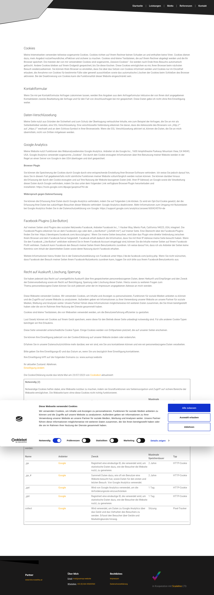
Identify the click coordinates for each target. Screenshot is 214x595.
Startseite (137, 5)
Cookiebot (95, 375)
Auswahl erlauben (189, 566)
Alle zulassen (189, 556)
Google (62, 463)
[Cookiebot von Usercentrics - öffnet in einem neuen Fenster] (19, 589)
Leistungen (155, 5)
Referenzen (186, 5)
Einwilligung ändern (34, 367)
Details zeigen (158, 589)
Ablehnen (189, 575)
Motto (170, 5)
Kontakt (202, 5)
